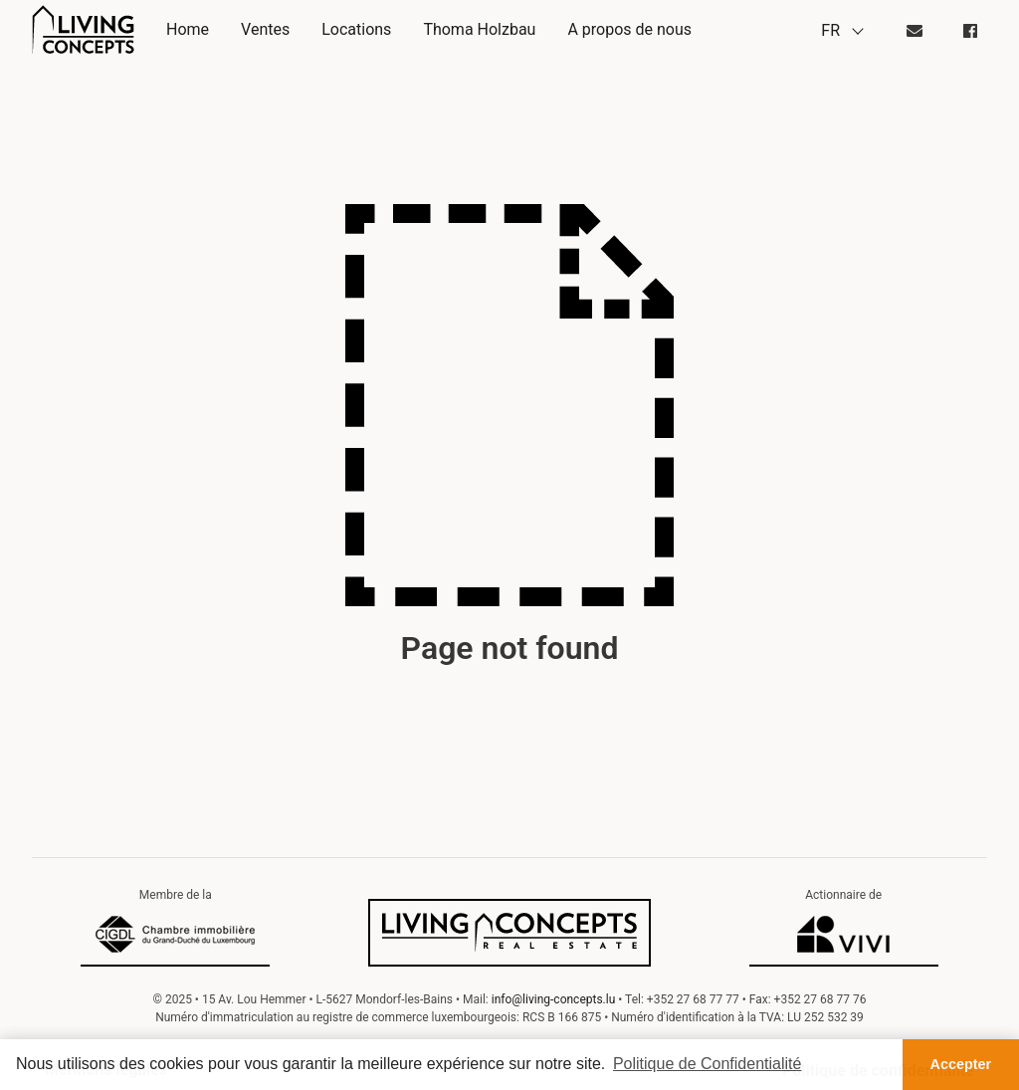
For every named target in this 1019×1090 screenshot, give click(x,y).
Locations (356, 29)
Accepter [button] (961, 1064)
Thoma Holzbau (479, 29)
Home (187, 29)
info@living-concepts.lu (554, 999)
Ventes (265, 29)
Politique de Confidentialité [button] (707, 1063)
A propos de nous (629, 29)
